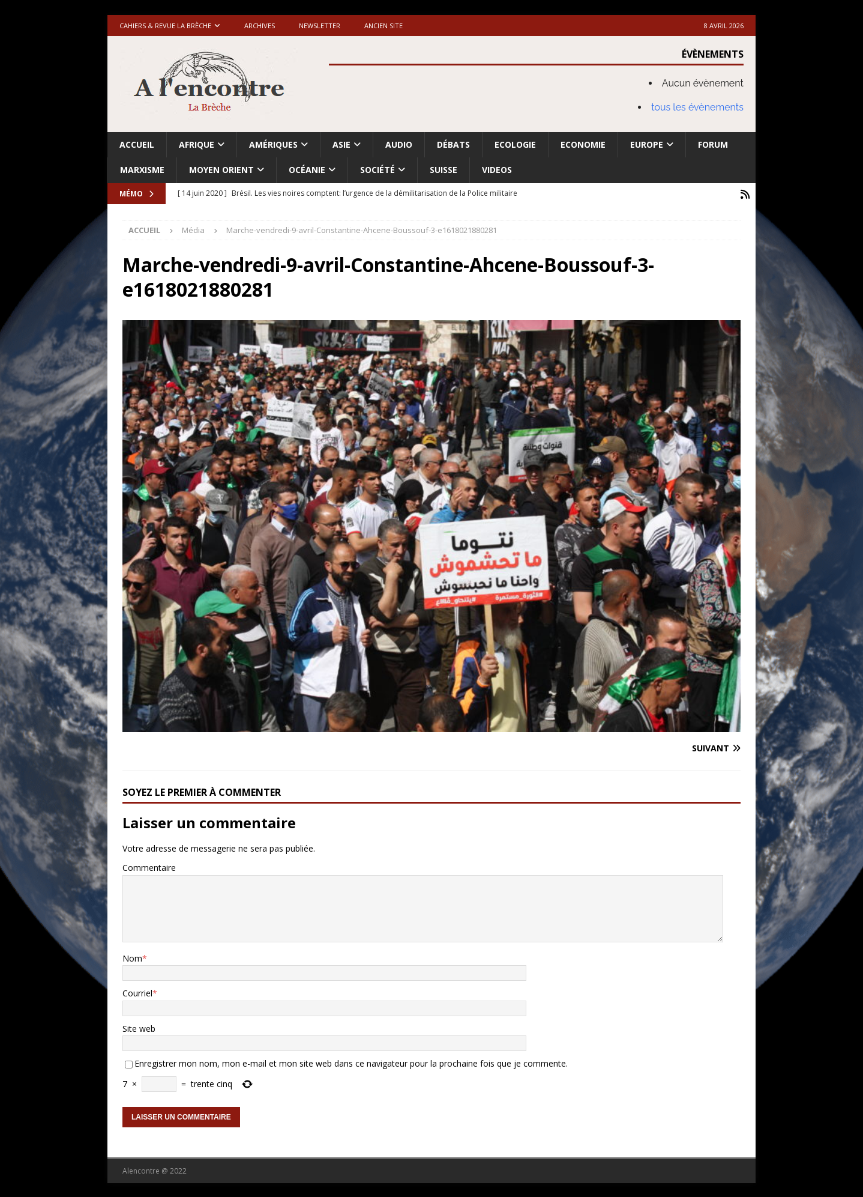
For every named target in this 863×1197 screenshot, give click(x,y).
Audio (398, 144)
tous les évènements (697, 107)
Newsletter (319, 25)
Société (377, 169)
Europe (646, 144)
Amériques (273, 144)
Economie (583, 144)
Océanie (307, 169)
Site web (138, 1027)
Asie (341, 144)
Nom (132, 957)
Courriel (137, 992)
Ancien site (383, 25)
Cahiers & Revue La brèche (165, 25)
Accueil (136, 144)
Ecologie (515, 144)
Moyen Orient (221, 169)
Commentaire (149, 866)
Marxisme (142, 169)
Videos (497, 169)
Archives (259, 25)
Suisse (443, 169)
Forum (713, 144)
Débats (453, 144)
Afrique (196, 144)
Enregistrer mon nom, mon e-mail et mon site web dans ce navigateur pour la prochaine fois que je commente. (351, 1062)
